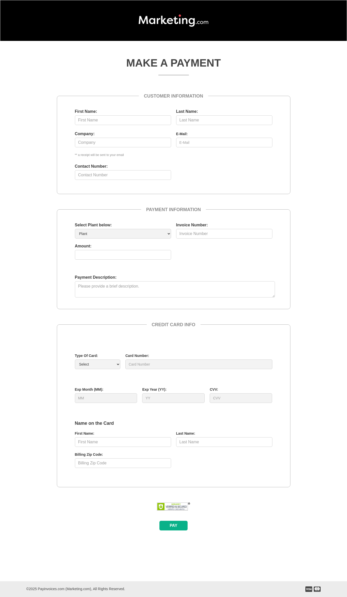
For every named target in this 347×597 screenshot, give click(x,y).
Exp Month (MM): (89, 389)
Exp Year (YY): (154, 389)
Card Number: (137, 356)
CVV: (214, 389)
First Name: (86, 111)
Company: (85, 134)
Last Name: (187, 111)
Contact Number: (91, 166)
